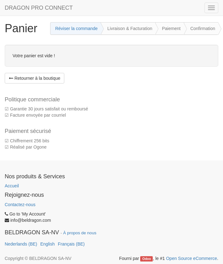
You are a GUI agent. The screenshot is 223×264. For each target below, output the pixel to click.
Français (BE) (71, 243)
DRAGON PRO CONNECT (39, 8)
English (47, 243)
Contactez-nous (20, 204)
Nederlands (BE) (21, 243)
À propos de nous (79, 233)
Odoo (146, 259)
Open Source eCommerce (191, 258)
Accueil (12, 185)
